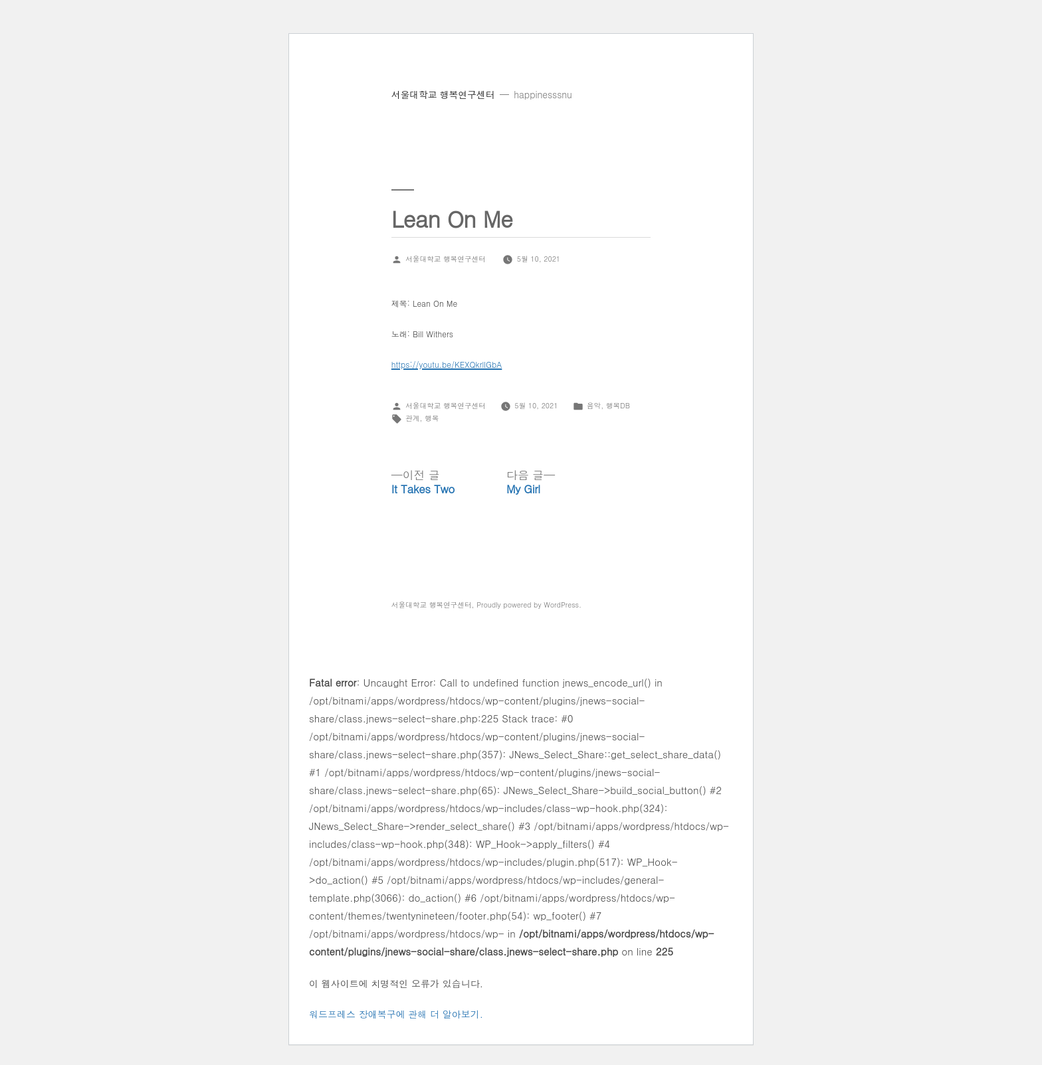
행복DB (618, 405)
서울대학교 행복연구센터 (442, 94)
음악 (594, 405)
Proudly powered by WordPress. (528, 605)
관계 (412, 418)
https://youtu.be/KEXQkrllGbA (446, 364)
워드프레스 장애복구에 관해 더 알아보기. (396, 1014)
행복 (432, 418)
